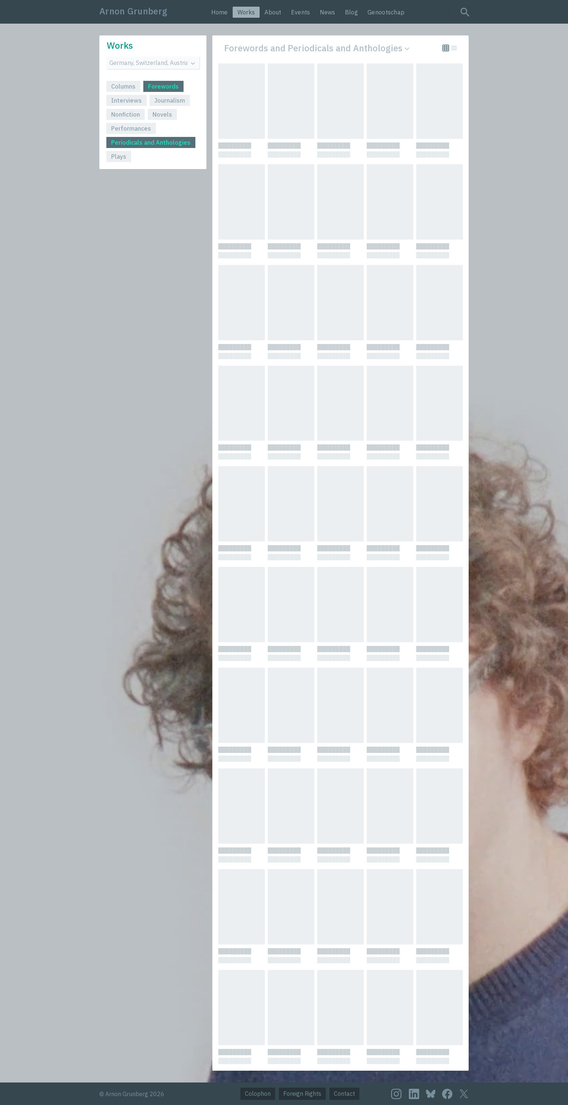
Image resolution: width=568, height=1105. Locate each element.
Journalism (169, 100)
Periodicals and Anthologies (151, 142)
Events (300, 12)
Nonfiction (125, 114)
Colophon (258, 1093)
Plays (118, 156)
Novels (162, 114)
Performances (131, 128)
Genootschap (385, 12)
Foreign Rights (302, 1093)
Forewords (163, 86)
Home (219, 12)
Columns (123, 86)
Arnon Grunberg (133, 11)
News (327, 12)
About (272, 12)
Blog (351, 12)
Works (246, 12)
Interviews (126, 100)
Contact (344, 1093)
